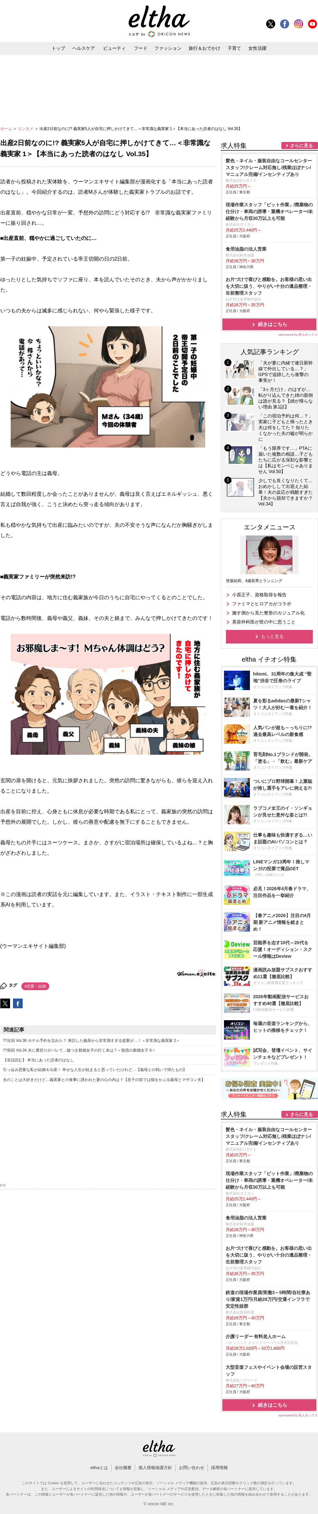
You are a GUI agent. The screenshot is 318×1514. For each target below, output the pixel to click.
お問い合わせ (191, 1467)
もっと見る (272, 636)
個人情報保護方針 (155, 1467)
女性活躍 (257, 48)
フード (140, 48)
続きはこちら (272, 324)
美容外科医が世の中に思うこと (264, 621)
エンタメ (26, 128)
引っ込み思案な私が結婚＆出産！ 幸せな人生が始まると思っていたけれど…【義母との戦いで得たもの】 (95, 1069)
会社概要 (123, 1467)
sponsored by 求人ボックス (298, 334)
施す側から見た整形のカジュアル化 (268, 612)
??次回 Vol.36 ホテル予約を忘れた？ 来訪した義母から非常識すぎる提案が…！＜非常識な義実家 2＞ (91, 1040)
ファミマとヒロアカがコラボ (261, 603)
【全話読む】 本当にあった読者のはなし (38, 1060)
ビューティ (114, 48)
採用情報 (219, 1467)
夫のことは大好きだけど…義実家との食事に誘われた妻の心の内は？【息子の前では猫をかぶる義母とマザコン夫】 (104, 1079)
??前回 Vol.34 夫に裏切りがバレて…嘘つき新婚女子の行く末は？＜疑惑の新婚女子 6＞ (79, 1050)
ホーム (6, 128)
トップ (58, 48)
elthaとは (99, 1467)
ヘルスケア (83, 48)
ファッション (168, 48)
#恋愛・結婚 (35, 986)
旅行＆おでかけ (204, 48)
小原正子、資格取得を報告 (259, 594)
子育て (234, 48)
